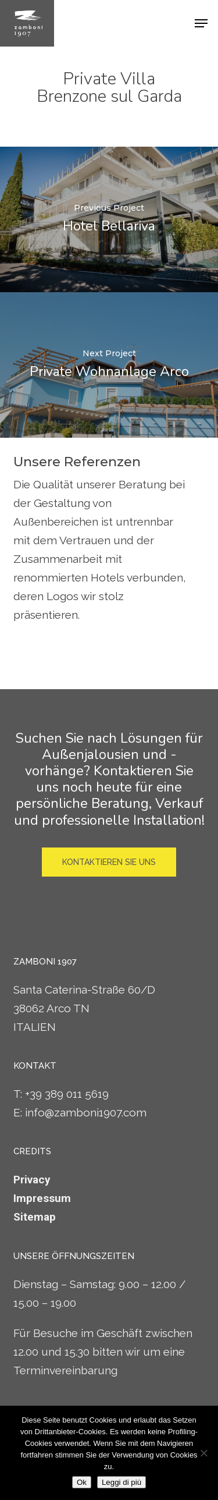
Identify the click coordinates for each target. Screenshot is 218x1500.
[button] (201, 23)
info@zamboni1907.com (85, 1112)
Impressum (42, 1198)
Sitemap (34, 1217)
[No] (203, 1453)
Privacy (32, 1179)
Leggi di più (121, 1482)
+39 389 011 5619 (67, 1093)
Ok (82, 1482)
